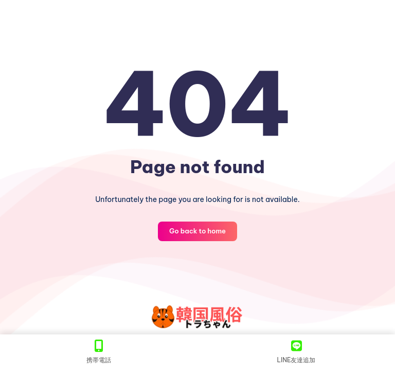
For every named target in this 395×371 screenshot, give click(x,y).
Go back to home (197, 231)
